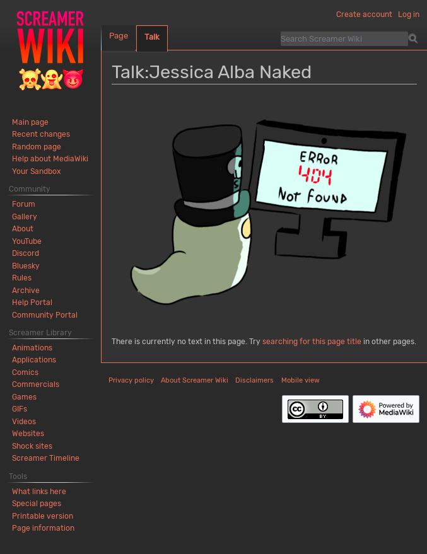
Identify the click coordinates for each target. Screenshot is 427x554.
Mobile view (300, 380)
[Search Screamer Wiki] (344, 38)
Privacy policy (131, 380)
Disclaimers (254, 380)
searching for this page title (311, 341)
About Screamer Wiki (194, 380)
